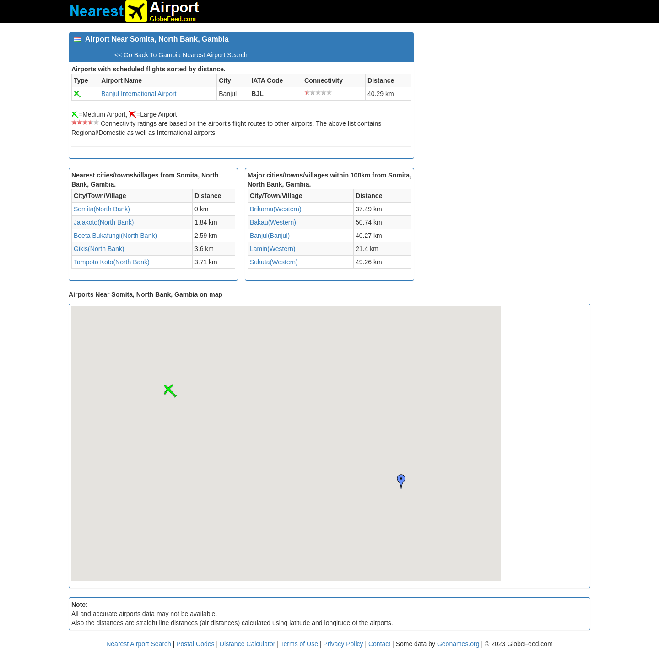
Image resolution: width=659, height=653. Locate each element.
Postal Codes (195, 644)
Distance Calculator (247, 644)
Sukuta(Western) (274, 262)
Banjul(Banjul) (270, 235)
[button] (170, 391)
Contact (379, 644)
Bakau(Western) (273, 222)
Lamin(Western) (272, 248)
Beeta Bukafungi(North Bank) (115, 235)
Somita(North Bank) (102, 209)
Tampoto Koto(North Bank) (112, 262)
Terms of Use (300, 644)
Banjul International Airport (138, 93)
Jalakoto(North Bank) (104, 222)
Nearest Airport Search (138, 644)
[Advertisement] (505, 96)
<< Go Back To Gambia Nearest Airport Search (181, 55)
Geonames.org (458, 644)
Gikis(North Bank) (99, 248)
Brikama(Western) (276, 209)
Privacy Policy (344, 644)
